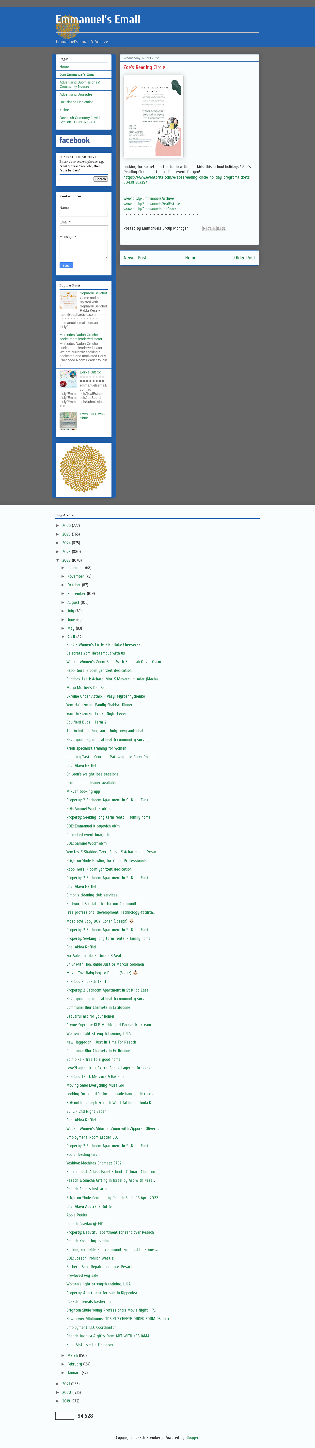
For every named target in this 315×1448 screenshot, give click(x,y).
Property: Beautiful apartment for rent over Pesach (110, 1232)
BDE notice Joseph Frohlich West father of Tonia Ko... (111, 1102)
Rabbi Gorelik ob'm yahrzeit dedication (99, 670)
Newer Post (135, 258)
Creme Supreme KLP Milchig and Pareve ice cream (108, 1024)
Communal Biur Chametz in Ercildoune (98, 1007)
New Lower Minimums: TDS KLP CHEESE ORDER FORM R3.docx (117, 1318)
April (71, 637)
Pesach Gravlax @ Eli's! (86, 1223)
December (76, 567)
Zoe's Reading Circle (83, 1154)
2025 (67, 534)
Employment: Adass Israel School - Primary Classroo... (111, 1171)
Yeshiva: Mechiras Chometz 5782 (94, 1163)
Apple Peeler (76, 1215)
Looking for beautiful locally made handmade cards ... (111, 1093)
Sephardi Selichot (93, 293)
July (71, 611)
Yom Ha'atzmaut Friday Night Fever (96, 713)
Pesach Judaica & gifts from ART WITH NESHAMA (107, 1336)
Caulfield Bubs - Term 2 (86, 722)
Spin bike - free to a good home (93, 1059)
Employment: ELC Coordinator (91, 1327)
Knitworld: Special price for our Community (102, 903)
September (77, 593)
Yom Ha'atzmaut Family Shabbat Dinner (99, 704)
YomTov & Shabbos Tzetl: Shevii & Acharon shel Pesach (112, 852)
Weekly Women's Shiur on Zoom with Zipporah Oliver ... (112, 1128)
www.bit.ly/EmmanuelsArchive (149, 198)
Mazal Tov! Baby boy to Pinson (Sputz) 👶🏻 (102, 973)
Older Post (244, 258)
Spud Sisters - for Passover (90, 1344)
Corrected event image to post (92, 834)
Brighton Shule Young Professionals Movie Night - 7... (111, 1310)
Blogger (192, 1437)
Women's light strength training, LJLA (98, 1033)
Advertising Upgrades (76, 94)
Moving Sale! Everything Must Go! (95, 1085)
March (73, 1355)
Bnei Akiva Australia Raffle (89, 1206)
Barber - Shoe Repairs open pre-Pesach (99, 1266)
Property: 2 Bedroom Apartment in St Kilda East (107, 800)
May (71, 628)
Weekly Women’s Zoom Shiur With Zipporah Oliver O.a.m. (114, 661)
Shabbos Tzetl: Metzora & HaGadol (95, 1076)
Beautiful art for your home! (90, 1016)
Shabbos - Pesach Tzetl (86, 981)
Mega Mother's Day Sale (87, 687)
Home (190, 258)
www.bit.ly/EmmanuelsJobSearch (151, 209)
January (74, 1372)
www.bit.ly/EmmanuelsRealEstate (152, 203)
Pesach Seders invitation (87, 1189)
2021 (66, 1383)
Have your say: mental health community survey (107, 739)
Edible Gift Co (90, 372)
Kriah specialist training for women (96, 748)
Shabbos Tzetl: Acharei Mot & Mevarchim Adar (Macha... (113, 679)
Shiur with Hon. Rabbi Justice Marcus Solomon (105, 964)
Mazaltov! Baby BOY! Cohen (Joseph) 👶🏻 (100, 921)
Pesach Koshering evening (88, 1241)
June (71, 619)
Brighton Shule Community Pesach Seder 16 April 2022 (112, 1197)
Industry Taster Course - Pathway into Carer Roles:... (111, 756)
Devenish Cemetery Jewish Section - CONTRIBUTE (80, 120)
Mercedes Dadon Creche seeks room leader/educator (81, 337)
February (75, 1364)
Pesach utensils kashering (88, 1301)
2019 (66, 1401)
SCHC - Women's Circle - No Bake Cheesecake (104, 644)
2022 (67, 560)
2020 (67, 1392)
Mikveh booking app (83, 791)
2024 (67, 542)
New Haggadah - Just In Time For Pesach (101, 1042)
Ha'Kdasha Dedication (77, 102)
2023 (67, 551)
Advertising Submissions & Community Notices (80, 84)
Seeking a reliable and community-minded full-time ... (112, 1249)
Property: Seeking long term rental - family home (108, 817)
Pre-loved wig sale (82, 1275)
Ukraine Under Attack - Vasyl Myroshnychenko (105, 696)
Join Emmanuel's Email (77, 74)
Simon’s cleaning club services (91, 895)
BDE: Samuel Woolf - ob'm (88, 808)
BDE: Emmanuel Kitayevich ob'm (93, 826)
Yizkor (64, 110)
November (76, 576)
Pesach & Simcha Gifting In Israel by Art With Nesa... (110, 1180)
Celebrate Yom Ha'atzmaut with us (95, 653)
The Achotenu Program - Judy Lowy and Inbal (104, 730)
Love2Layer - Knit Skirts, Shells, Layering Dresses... (109, 1068)
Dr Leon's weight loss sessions (92, 774)
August (74, 602)
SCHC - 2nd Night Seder (86, 1111)
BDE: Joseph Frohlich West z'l (90, 1258)
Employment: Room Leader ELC (92, 1137)
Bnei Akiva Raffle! (81, 765)
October (74, 585)
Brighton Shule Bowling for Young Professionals (106, 860)
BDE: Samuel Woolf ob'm (86, 843)
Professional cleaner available (91, 782)
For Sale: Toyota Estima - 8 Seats (95, 955)
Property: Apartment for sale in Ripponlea (101, 1293)
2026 (67, 525)
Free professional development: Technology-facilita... (110, 912)
